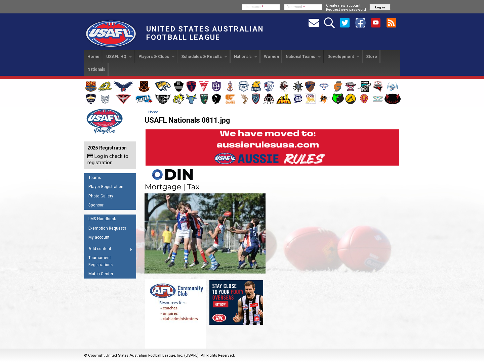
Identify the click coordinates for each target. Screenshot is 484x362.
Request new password (346, 9)
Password (295, 7)
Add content (108, 249)
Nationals (245, 56)
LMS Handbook (102, 218)
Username (253, 7)
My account (99, 237)
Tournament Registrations (100, 261)
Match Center (100, 273)
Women (271, 56)
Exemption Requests (107, 228)
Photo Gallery (100, 195)
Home (93, 56)
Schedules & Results (204, 56)
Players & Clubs (156, 56)
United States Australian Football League (205, 33)
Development (343, 56)
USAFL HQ (119, 56)
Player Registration (105, 186)
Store (371, 56)
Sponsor (96, 204)
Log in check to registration (107, 159)
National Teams (303, 56)
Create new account (343, 5)
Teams (94, 177)
